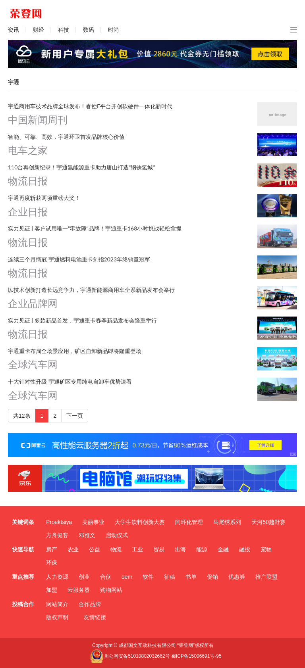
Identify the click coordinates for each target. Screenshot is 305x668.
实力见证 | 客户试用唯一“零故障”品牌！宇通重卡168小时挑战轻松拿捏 (94, 228)
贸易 (158, 549)
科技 (63, 30)
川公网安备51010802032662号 (130, 656)
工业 (137, 549)
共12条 (22, 416)
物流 (116, 549)
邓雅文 (87, 535)
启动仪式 (117, 535)
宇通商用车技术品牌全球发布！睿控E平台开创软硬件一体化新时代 (90, 106)
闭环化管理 (189, 522)
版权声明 (57, 617)
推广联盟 (266, 577)
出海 (180, 549)
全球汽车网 (33, 364)
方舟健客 (57, 535)
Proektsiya (59, 522)
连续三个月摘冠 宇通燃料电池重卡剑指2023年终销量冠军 (79, 259)
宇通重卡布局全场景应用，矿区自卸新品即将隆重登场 (74, 350)
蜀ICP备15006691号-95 (196, 656)
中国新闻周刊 (38, 120)
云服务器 (79, 590)
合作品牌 (90, 604)
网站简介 (57, 604)
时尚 (113, 30)
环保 (51, 562)
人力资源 (57, 577)
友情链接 (95, 617)
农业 (73, 549)
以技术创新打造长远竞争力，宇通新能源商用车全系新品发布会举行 (91, 289)
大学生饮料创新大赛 (140, 522)
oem (127, 577)
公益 (94, 549)
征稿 (169, 577)
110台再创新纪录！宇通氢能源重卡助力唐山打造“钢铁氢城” (81, 167)
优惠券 (236, 577)
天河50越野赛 (268, 522)
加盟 (51, 590)
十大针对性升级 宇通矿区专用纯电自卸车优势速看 (70, 381)
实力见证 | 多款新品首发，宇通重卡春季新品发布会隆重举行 (82, 320)
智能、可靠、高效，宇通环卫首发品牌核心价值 (66, 136)
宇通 (13, 82)
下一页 (74, 416)
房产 (51, 549)
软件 (148, 577)
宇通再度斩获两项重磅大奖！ (44, 197)
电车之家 (28, 150)
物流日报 (28, 181)
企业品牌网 (33, 303)
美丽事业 (93, 522)
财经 (38, 30)
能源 (201, 549)
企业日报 (28, 212)
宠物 (266, 549)
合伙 (105, 577)
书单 (191, 577)
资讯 (13, 30)
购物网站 (111, 590)
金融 (223, 549)
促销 (212, 577)
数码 (88, 30)
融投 (244, 549)
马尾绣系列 (227, 522)
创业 (84, 577)
